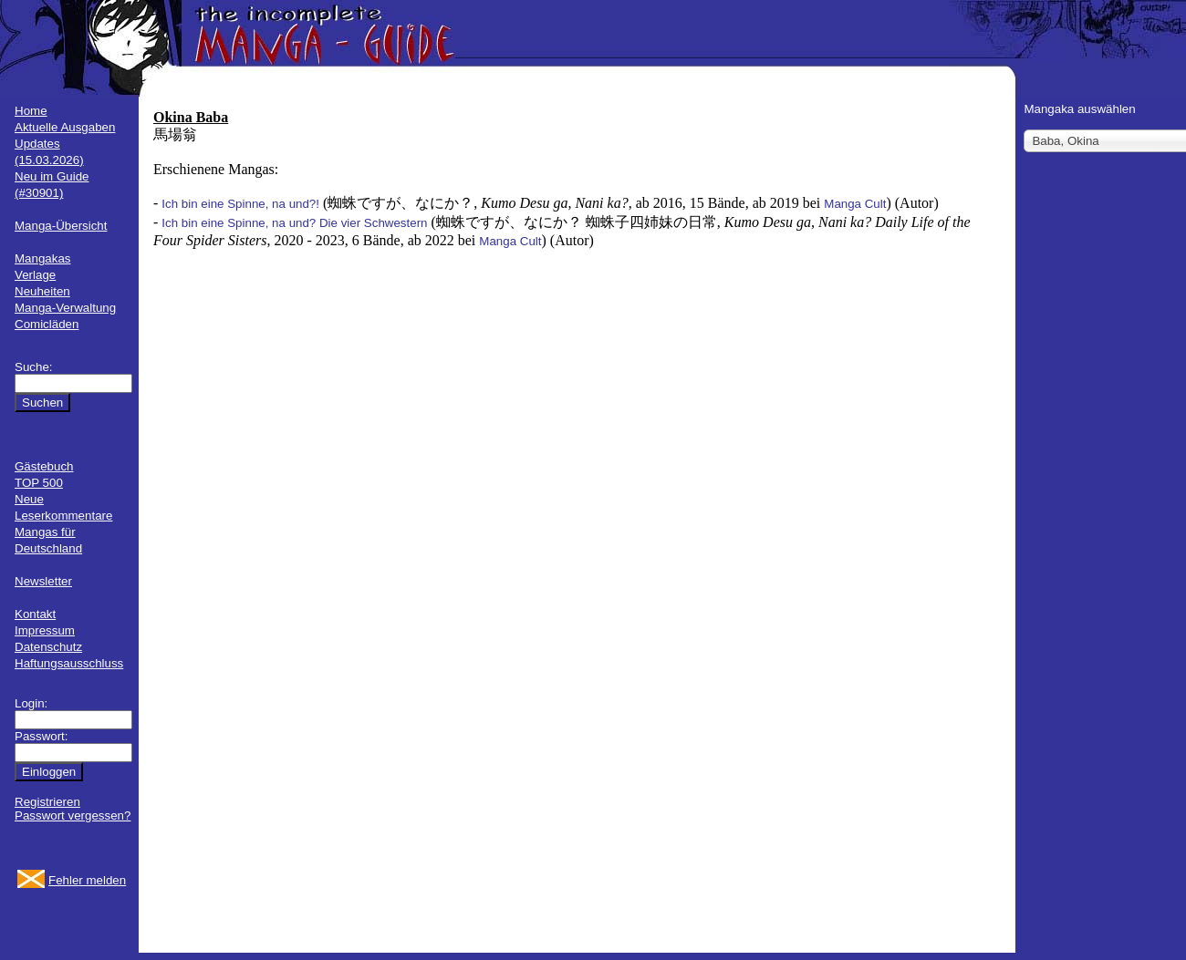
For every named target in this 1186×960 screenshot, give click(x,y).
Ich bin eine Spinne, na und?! (240, 204)
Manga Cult (855, 204)
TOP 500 (39, 483)
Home (31, 111)
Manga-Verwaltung (65, 308)
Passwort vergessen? (72, 815)
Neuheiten (42, 291)
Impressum (45, 630)
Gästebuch (44, 466)
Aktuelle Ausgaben (65, 127)
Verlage (35, 275)
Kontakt (35, 614)
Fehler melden (87, 880)
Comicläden (46, 324)
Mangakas (43, 258)
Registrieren (47, 802)
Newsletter (43, 581)
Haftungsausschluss (69, 663)
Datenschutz (48, 647)
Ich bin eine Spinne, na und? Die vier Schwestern (294, 223)
